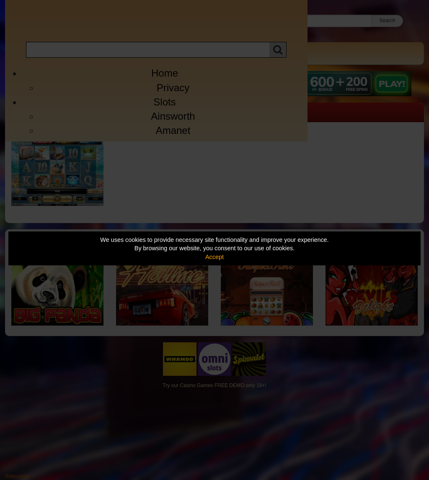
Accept (214, 257)
